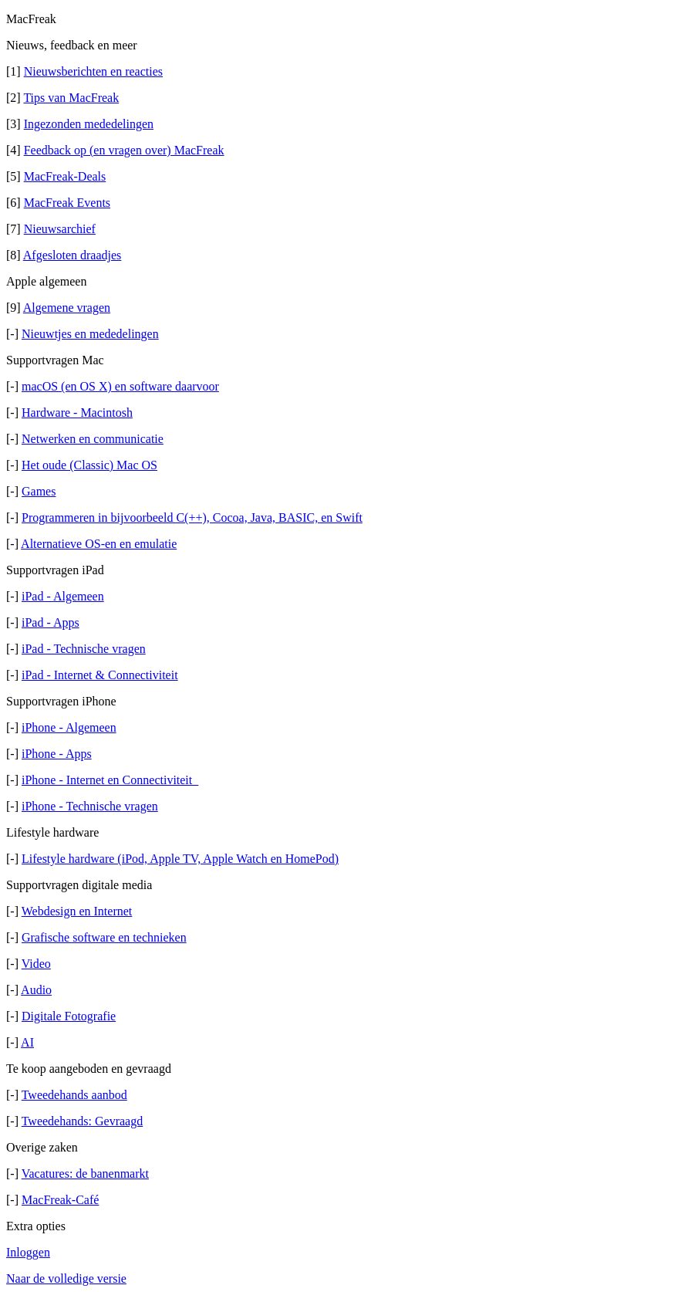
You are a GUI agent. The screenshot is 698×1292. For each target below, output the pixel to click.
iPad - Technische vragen (84, 648)
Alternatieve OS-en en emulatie (99, 543)
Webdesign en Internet (77, 911)
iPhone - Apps (57, 753)
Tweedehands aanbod (74, 1094)
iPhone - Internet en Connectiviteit (110, 779)
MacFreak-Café (60, 1199)
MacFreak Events (67, 202)
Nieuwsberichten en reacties (93, 71)
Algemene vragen (66, 307)
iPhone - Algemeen (69, 727)
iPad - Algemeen (63, 596)
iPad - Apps (50, 622)
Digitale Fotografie (69, 1016)
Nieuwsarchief (60, 228)
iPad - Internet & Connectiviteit (100, 675)
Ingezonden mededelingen (88, 123)
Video (36, 963)
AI (27, 1042)
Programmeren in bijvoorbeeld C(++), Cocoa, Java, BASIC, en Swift (192, 517)
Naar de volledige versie (66, 1278)
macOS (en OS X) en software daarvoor (120, 386)
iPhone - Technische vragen (90, 806)
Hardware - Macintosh (77, 412)
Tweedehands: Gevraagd (82, 1121)
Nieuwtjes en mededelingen (90, 333)
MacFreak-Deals (65, 176)
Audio (36, 989)
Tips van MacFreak (71, 97)
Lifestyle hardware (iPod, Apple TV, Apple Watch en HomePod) (180, 858)
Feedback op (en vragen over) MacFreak (124, 150)
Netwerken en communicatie (93, 438)
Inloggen (28, 1252)
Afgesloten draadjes (72, 255)
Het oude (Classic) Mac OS (89, 465)
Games (39, 491)
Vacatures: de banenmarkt (85, 1173)
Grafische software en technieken (104, 937)
